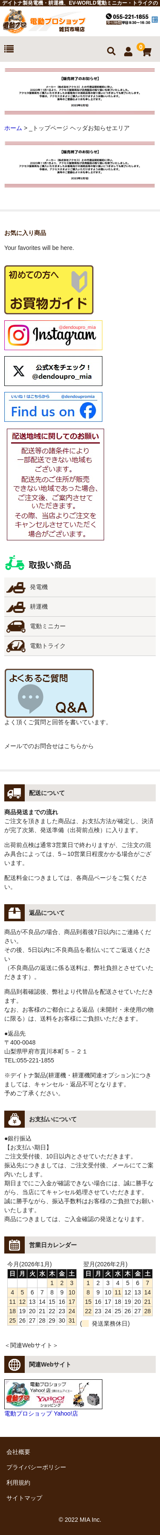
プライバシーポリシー (36, 1467)
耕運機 (39, 606)
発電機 (39, 586)
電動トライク (48, 645)
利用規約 (18, 1482)
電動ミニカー (48, 626)
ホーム (13, 128)
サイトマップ (24, 1497)
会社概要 (18, 1451)
